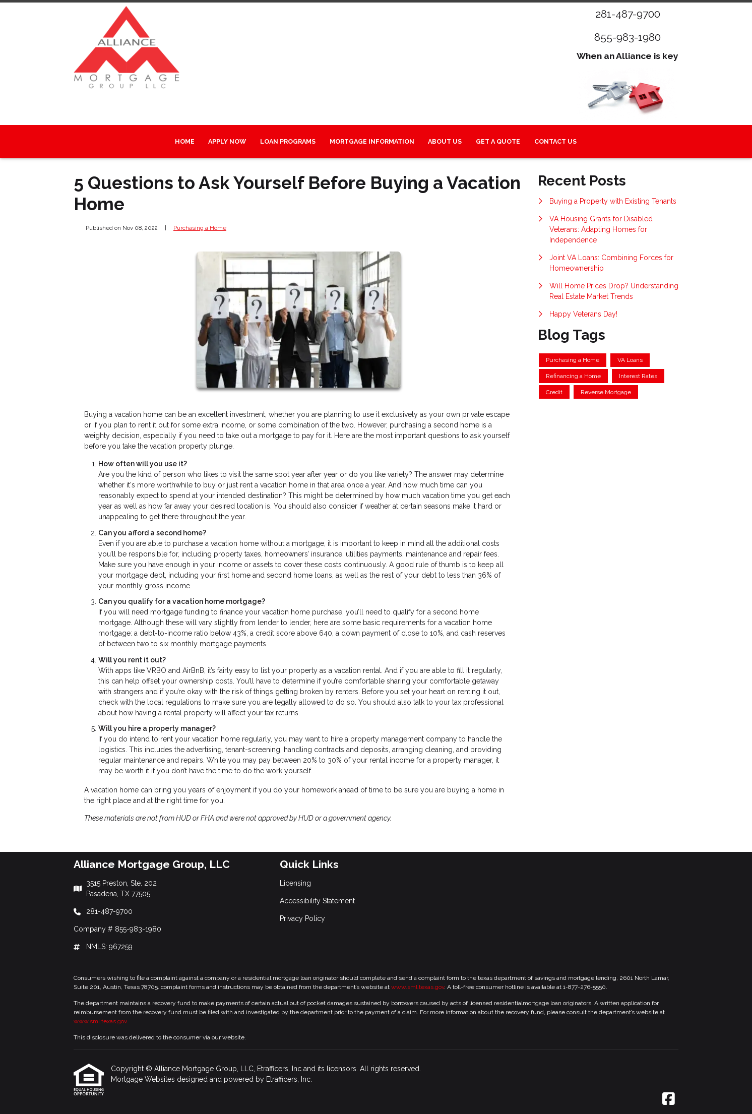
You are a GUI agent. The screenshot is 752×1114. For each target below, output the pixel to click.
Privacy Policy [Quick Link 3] (302, 918)
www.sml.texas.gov (417, 987)
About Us (445, 141)
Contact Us (555, 141)
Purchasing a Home (199, 227)
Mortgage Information (372, 141)
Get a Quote (498, 141)
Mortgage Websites (144, 1079)
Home (185, 141)
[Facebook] (668, 1099)
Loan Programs (288, 141)
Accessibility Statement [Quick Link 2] (317, 901)
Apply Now (227, 141)
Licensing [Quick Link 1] (295, 883)
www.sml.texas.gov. (101, 1021)
